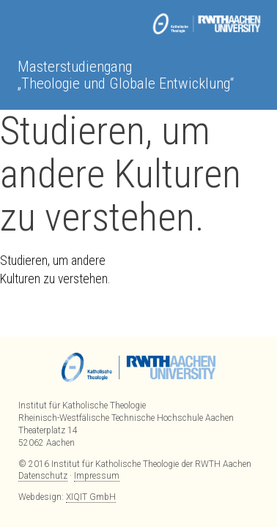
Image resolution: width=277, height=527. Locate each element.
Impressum (96, 476)
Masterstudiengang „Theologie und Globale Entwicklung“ (126, 75)
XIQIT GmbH (91, 497)
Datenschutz (42, 476)
